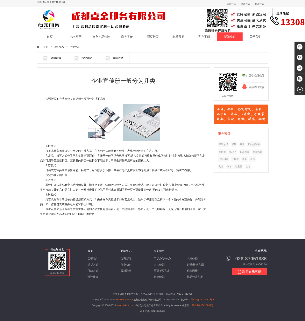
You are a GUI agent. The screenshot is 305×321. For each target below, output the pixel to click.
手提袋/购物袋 (162, 258)
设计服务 (93, 276)
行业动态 (75, 46)
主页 (45, 46)
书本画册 (76, 36)
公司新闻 (52, 58)
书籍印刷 (192, 258)
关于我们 (255, 36)
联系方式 (259, 4)
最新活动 (114, 58)
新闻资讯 (126, 250)
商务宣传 (127, 36)
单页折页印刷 (162, 270)
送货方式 (231, 4)
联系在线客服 (249, 272)
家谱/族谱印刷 (195, 264)
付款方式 (245, 4)
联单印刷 (159, 276)
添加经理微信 (256, 75)
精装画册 (192, 270)
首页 (50, 36)
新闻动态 (230, 36)
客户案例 (204, 36)
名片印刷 (159, 264)
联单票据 (178, 36)
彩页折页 (153, 36)
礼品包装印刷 (195, 276)
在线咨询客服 (256, 87)
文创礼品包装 (101, 36)
